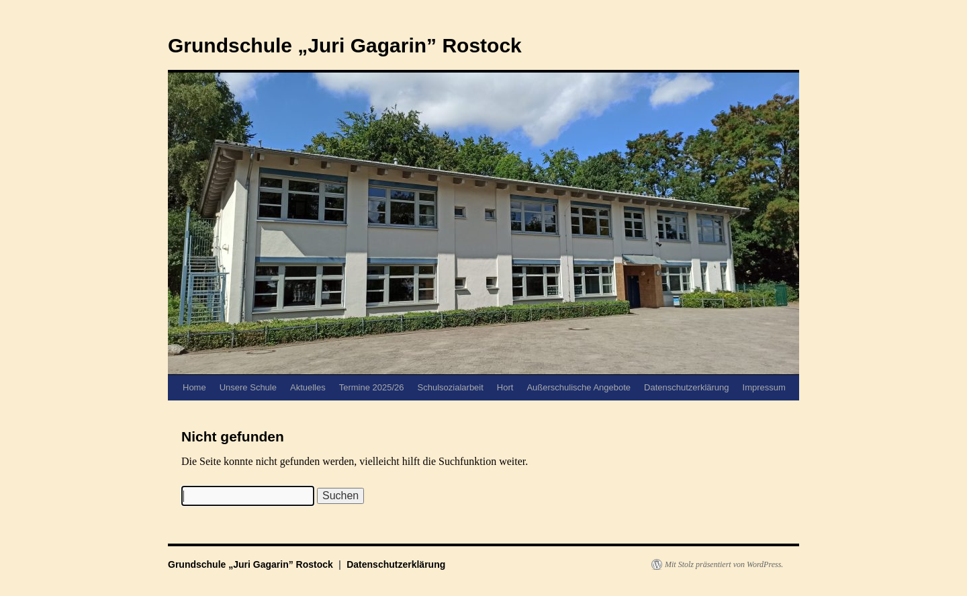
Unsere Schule (248, 387)
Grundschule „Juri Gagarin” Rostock (345, 45)
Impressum (764, 387)
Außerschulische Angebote (578, 387)
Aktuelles (308, 387)
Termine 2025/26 (371, 387)
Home (194, 387)
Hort (505, 387)
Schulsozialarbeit (450, 387)
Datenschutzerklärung (686, 387)
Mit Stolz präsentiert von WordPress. (724, 564)
